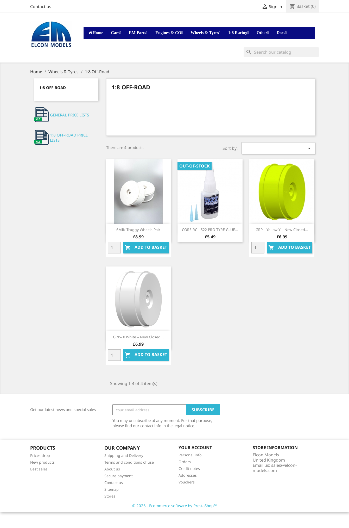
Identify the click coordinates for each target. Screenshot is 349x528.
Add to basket (146, 247)
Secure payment (118, 475)
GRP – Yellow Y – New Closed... (282, 229)
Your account (195, 447)
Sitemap (111, 489)
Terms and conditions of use (129, 462)
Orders (185, 461)
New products (42, 462)
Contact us (40, 6)
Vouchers (187, 482)
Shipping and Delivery (123, 455)
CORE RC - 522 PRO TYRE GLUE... (210, 229)
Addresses (188, 475)
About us (112, 469)
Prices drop (40, 455)
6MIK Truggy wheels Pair (138, 229)
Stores (109, 496)
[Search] (281, 52)
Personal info (190, 454)
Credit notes (189, 468)
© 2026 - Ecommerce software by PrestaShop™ (174, 505)
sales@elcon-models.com (275, 467)
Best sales (39, 469)
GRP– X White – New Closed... (138, 336)
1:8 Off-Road (52, 87)
